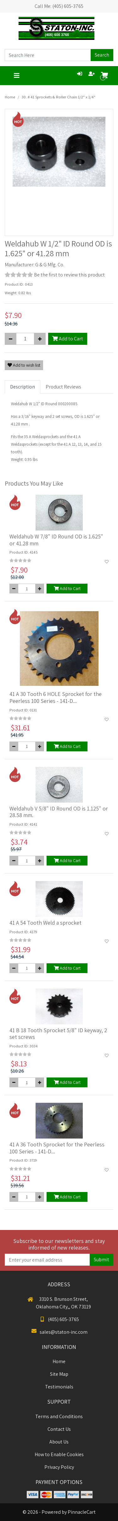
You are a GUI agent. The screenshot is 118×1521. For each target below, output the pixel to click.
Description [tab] (22, 386)
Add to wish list (24, 365)
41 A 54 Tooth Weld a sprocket (45, 922)
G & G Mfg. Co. (49, 264)
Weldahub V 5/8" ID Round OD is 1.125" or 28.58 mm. (58, 812)
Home (10, 97)
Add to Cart (67, 338)
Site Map (59, 1374)
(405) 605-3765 (59, 1319)
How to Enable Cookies (59, 1454)
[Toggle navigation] (17, 75)
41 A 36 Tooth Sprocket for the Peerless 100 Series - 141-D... (56, 1148)
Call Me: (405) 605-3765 (59, 6)
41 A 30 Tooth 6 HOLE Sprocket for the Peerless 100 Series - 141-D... (55, 697)
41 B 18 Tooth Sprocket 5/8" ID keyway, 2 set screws (58, 1034)
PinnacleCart (82, 1512)
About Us (59, 1441)
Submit (101, 1259)
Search (102, 55)
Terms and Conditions (59, 1416)
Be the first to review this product (69, 274)
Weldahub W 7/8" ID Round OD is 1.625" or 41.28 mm (56, 540)
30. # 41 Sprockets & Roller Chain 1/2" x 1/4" (58, 97)
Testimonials (59, 1386)
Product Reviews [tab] (63, 386)
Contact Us (59, 1429)
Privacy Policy (59, 1467)
